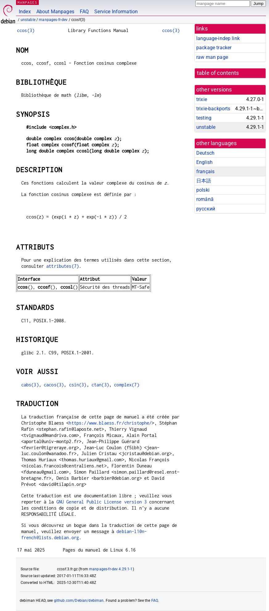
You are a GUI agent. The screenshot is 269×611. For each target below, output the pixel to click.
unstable (28, 20)
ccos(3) (26, 30)
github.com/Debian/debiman (79, 600)
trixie (201, 99)
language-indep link (218, 38)
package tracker (213, 48)
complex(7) (126, 384)
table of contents (218, 73)
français (205, 171)
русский (205, 209)
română (205, 199)
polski (203, 190)
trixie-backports (213, 109)
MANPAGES (27, 2)
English (204, 162)
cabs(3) (30, 384)
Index (25, 11)
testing (203, 118)
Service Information (116, 11)
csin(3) (78, 384)
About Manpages (55, 11)
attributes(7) (62, 266)
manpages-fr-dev (53, 20)
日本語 (203, 181)
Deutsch (205, 153)
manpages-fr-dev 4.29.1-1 (111, 569)
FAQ (84, 11)
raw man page (212, 57)
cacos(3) (54, 384)
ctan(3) (100, 384)
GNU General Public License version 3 (101, 501)
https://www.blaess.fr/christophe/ (110, 423)
